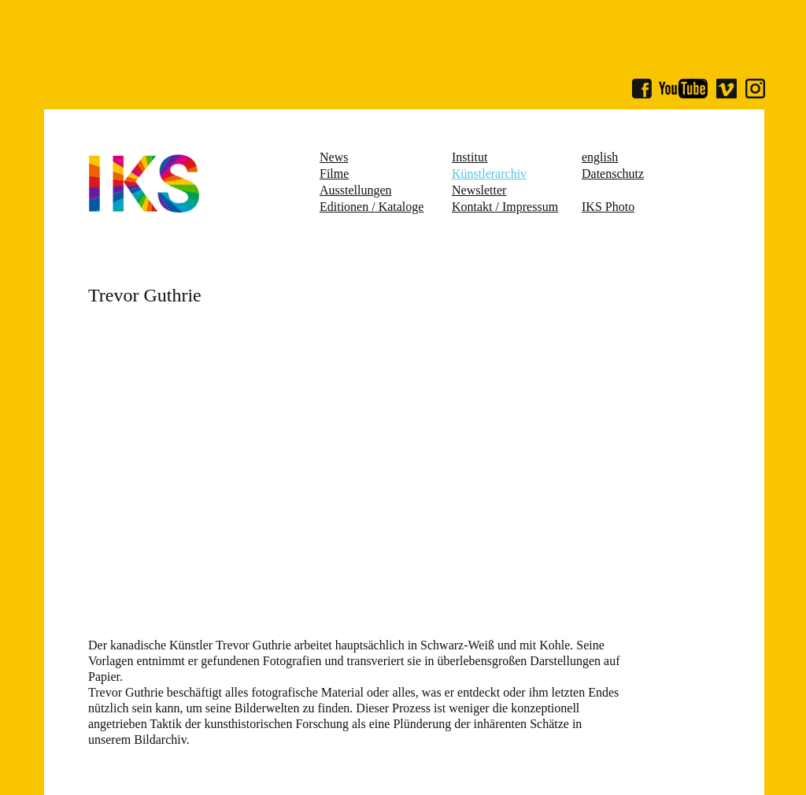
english (600, 157)
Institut (469, 157)
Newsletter (479, 190)
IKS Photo (608, 206)
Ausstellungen (356, 190)
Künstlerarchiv (489, 173)
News (334, 157)
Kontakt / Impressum (505, 206)
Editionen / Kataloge (371, 206)
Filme (334, 173)
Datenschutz (613, 173)
